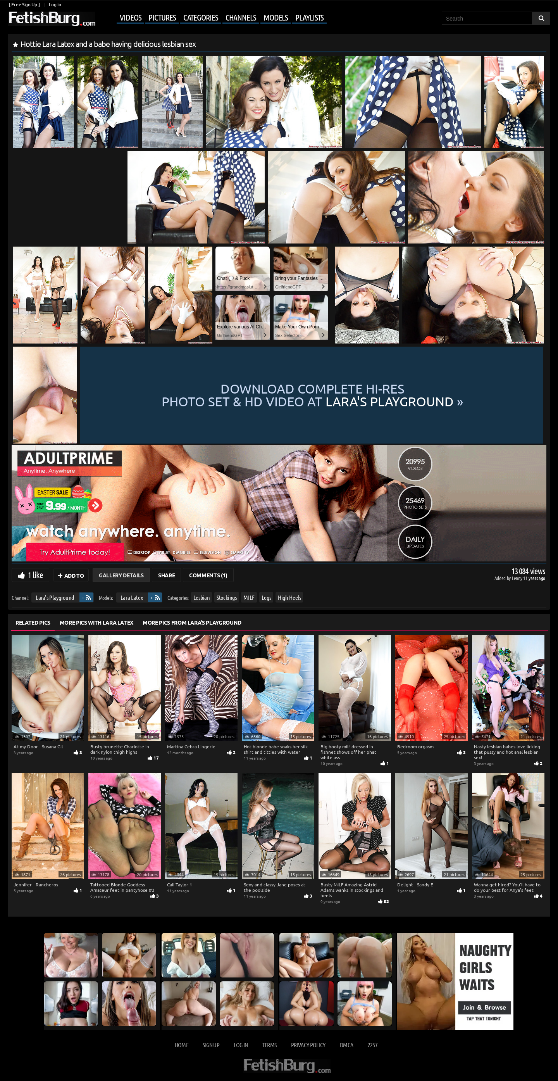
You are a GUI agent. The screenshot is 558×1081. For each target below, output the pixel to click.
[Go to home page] (51, 19)
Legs (266, 597)
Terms (269, 1044)
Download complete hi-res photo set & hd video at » (312, 395)
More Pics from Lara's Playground (192, 622)
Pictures (162, 17)
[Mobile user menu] (212, 18)
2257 (372, 1044)
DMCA (346, 1044)
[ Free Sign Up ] (24, 4)
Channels (241, 17)
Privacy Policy (308, 1044)
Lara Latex (132, 597)
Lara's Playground (55, 597)
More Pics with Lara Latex (96, 622)
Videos (130, 17)
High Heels (289, 597)
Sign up (211, 1044)
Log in (55, 4)
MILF (249, 597)
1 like (35, 575)
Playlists (309, 17)
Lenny (517, 578)
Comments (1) (208, 575)
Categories (200, 17)
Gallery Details (121, 575)
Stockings (227, 597)
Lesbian (201, 597)
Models (276, 17)
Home (181, 1044)
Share (166, 575)
